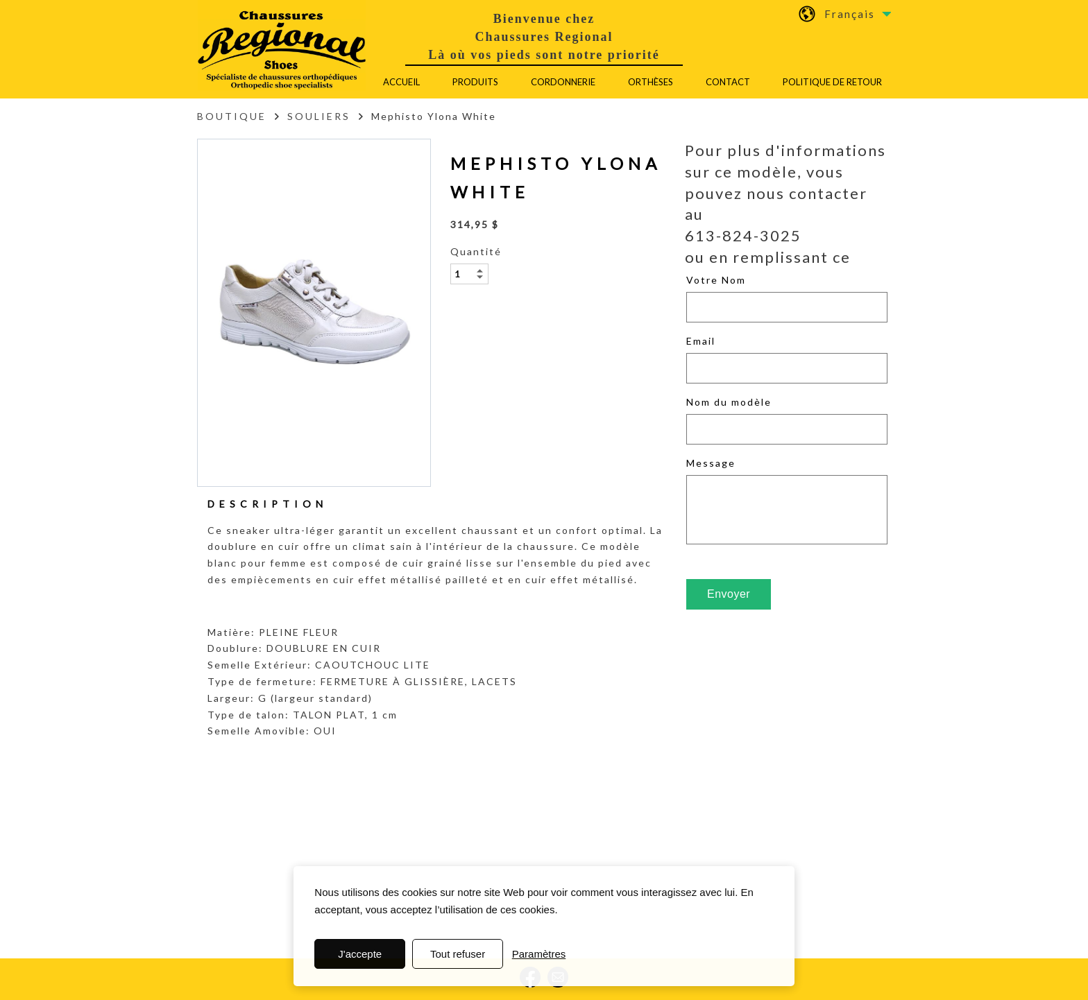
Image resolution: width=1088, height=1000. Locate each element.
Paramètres (539, 954)
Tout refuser (457, 954)
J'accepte (360, 954)
